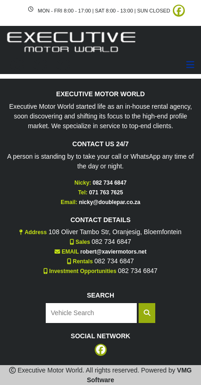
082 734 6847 (109, 183)
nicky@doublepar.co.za (109, 202)
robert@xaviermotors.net (113, 251)
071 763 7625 (106, 192)
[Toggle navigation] (190, 64)
